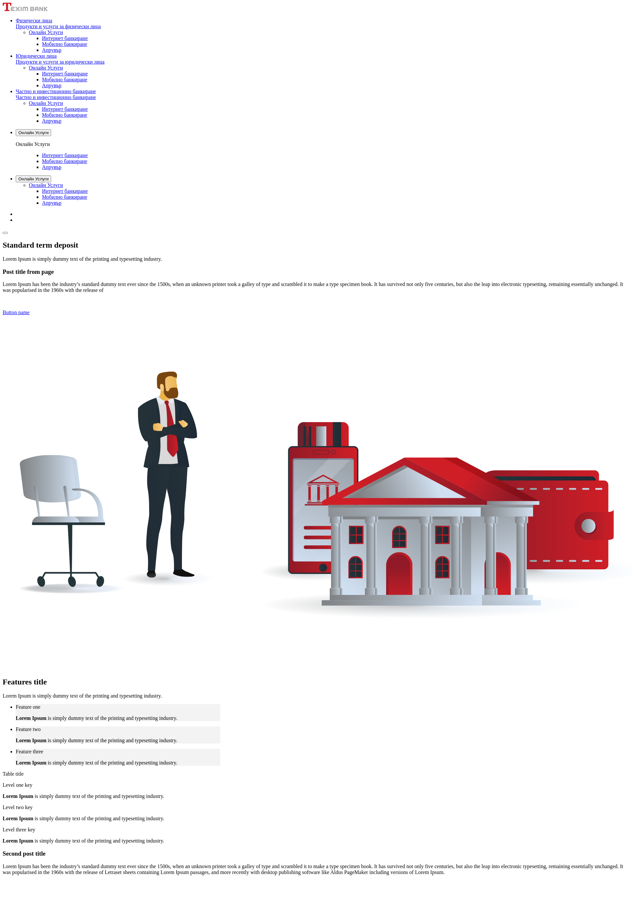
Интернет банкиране (65, 38)
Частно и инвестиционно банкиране (56, 91)
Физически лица (34, 20)
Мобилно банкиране (64, 44)
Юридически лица (36, 56)
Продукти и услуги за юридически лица (60, 62)
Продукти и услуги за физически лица (58, 26)
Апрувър (51, 50)
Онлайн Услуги (46, 32)
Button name (16, 312)
